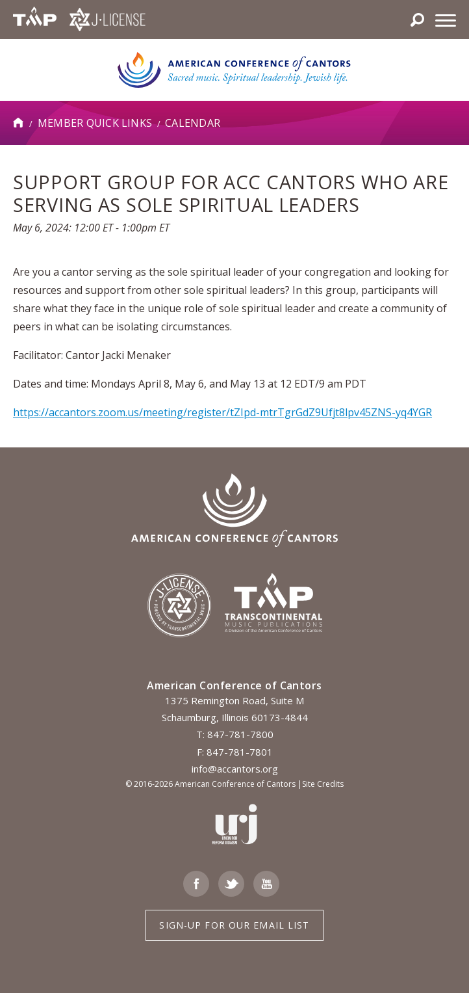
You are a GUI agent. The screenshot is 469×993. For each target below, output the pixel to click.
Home (19, 123)
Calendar (192, 123)
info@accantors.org (235, 768)
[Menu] (445, 19)
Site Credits (323, 783)
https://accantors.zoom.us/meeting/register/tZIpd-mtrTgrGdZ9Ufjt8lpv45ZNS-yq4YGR (222, 412)
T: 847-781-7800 (234, 734)
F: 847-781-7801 (235, 751)
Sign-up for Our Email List (234, 925)
